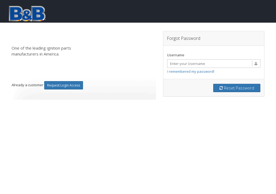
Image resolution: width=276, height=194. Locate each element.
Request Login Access (63, 85)
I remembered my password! (190, 71)
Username (175, 55)
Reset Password (236, 88)
